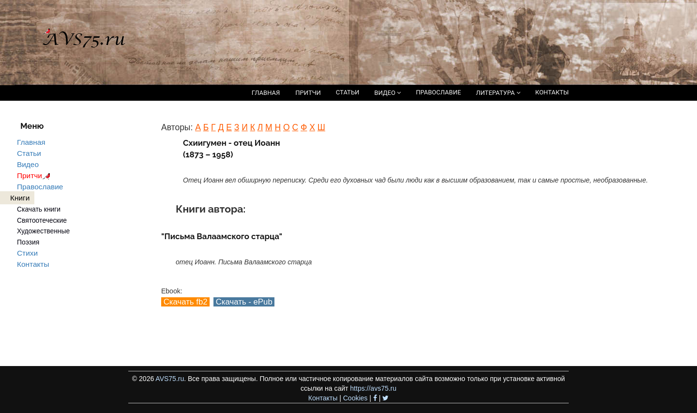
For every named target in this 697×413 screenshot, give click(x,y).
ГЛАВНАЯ (266, 92)
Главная (31, 142)
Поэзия (28, 242)
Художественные (43, 231)
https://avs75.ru (373, 388)
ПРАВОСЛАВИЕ (438, 92)
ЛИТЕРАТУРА (498, 92)
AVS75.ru (169, 378)
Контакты (33, 264)
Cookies (355, 398)
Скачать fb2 (185, 301)
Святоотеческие (42, 220)
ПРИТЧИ (308, 92)
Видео (28, 164)
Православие (40, 187)
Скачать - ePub (243, 301)
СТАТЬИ (347, 92)
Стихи (27, 253)
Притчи (35, 175)
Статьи (29, 153)
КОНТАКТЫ (552, 92)
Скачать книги (39, 209)
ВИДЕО (387, 92)
